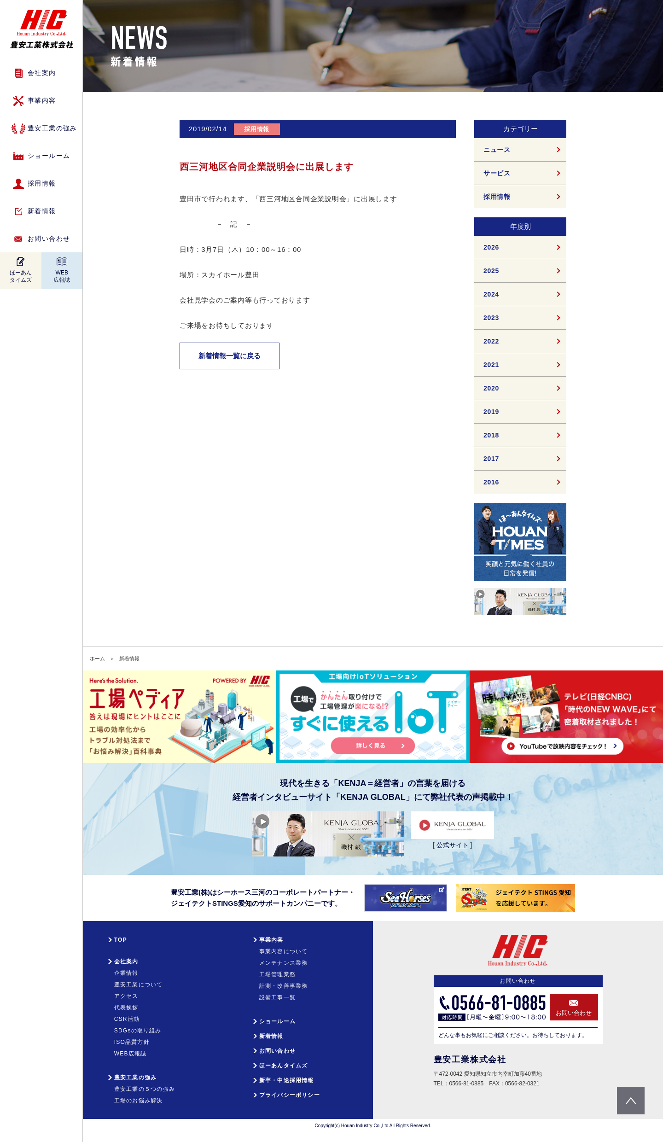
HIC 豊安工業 (41, 29)
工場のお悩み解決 (138, 1100)
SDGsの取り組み (138, 1030)
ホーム (97, 658)
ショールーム (49, 155)
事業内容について (283, 951)
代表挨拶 (126, 1007)
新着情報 (42, 211)
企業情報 (126, 973)
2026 (491, 247)
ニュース (497, 149)
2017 (491, 458)
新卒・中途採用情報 (286, 1080)
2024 (491, 294)
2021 (491, 364)
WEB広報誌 (61, 276)
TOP (120, 940)
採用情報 (42, 183)
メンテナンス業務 (283, 963)
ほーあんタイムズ (21, 276)
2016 (491, 482)
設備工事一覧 (277, 997)
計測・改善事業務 (283, 986)
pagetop (631, 1100)
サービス (497, 173)
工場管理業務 (277, 974)
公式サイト (452, 845)
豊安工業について (138, 984)
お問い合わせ (49, 238)
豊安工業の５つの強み (144, 1089)
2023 (491, 317)
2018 (491, 435)
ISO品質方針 (132, 1042)
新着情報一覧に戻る (229, 356)
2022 (491, 341)
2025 (491, 270)
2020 (491, 388)
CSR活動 (127, 1019)
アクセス (126, 996)
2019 (491, 411)
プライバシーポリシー (289, 1095)
